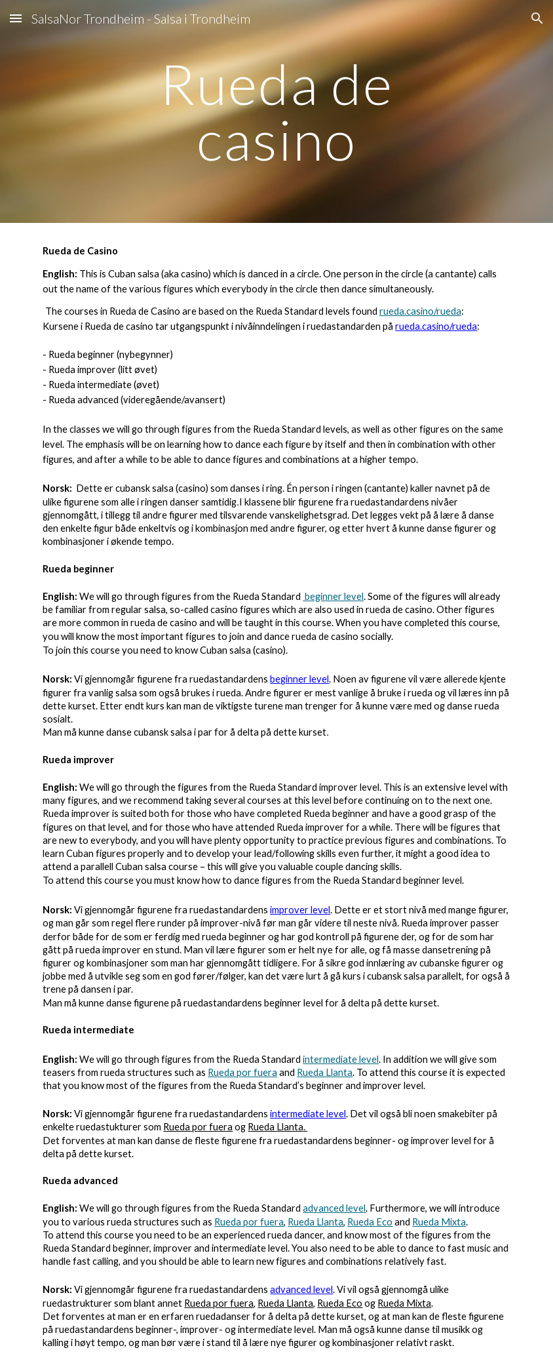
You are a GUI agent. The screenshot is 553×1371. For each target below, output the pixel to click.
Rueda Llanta (325, 1072)
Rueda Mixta (439, 1221)
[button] (15, 18)
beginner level (333, 596)
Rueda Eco (369, 1221)
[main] (276, 111)
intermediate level (341, 1059)
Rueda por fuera (242, 1072)
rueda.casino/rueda (420, 311)
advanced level (334, 1208)
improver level (300, 909)
